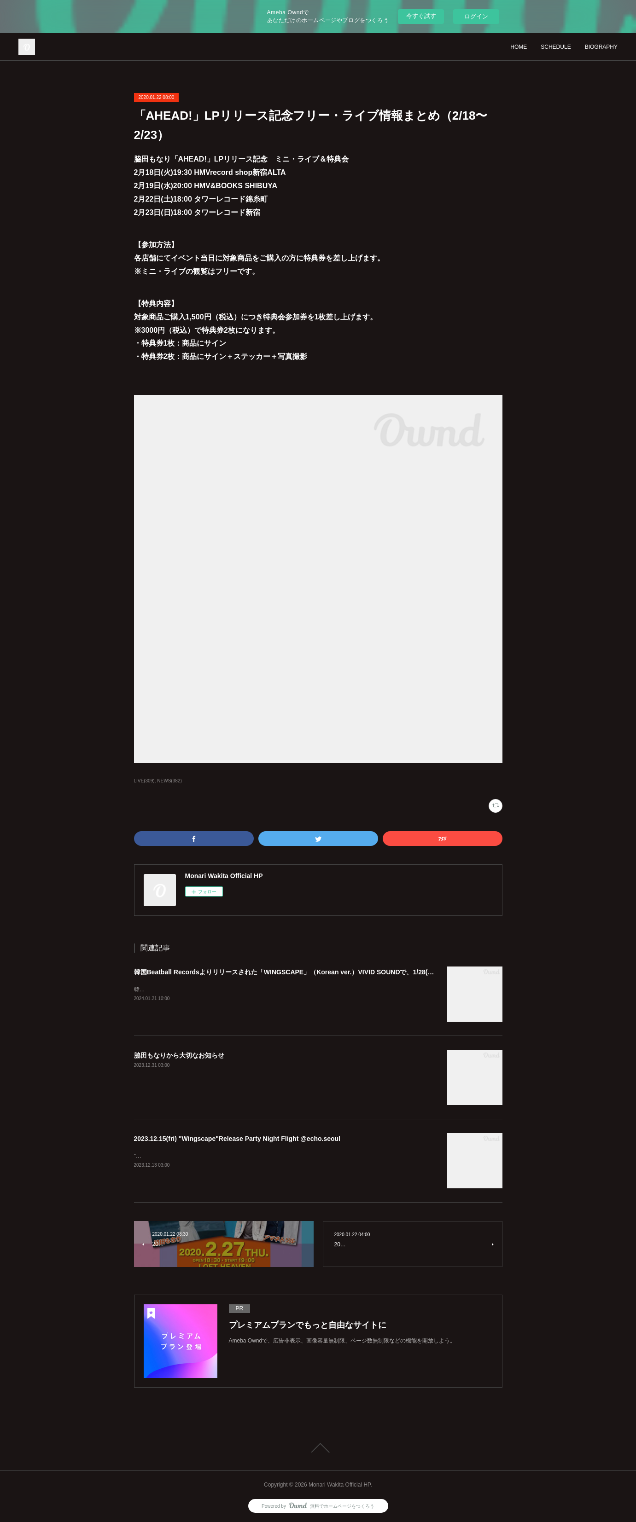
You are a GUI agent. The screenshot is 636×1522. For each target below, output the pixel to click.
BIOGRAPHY (601, 47)
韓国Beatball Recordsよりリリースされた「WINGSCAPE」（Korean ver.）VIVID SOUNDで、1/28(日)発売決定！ (301, 972)
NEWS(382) (169, 780)
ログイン (476, 16)
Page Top (318, 1448)
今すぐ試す (421, 15)
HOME (518, 47)
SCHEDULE (556, 47)
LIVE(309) (144, 780)
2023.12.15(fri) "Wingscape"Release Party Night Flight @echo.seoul (237, 1138)
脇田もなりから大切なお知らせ (179, 1055)
